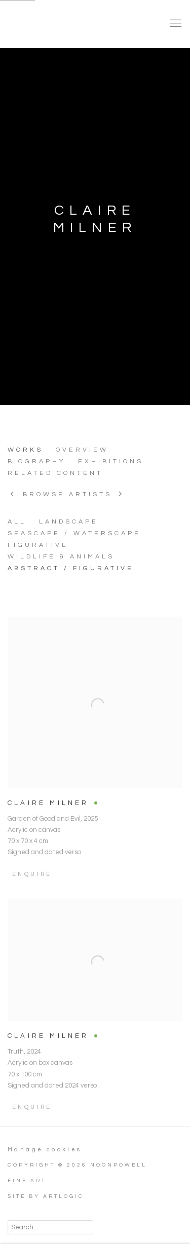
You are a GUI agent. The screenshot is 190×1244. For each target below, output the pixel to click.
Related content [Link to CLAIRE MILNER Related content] (55, 473)
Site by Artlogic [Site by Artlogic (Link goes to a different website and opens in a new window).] (46, 1196)
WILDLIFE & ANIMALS (61, 556)
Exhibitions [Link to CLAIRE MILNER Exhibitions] (110, 461)
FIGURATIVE (38, 545)
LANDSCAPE (68, 521)
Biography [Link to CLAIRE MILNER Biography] (36, 461)
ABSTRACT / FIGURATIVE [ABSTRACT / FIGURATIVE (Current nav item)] (71, 568)
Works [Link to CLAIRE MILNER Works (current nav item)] (25, 450)
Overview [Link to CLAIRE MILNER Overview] (82, 450)
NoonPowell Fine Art (78, 23)
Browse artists (67, 495)
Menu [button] (174, 23)
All (17, 521)
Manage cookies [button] (45, 1149)
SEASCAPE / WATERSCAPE (74, 533)
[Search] (50, 1227)
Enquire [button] (32, 1119)
